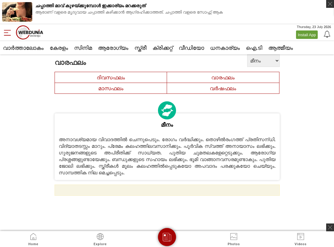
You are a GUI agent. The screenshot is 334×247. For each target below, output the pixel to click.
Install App (307, 34)
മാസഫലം (110, 88)
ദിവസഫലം (111, 77)
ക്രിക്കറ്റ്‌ (163, 47)
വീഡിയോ (191, 47)
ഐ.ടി (254, 47)
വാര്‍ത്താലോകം (23, 47)
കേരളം (59, 47)
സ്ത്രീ (140, 47)
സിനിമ (83, 47)
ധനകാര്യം (225, 47)
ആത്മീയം (280, 47)
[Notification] (326, 33)
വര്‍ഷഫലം (223, 88)
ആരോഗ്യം (113, 47)
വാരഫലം (223, 77)
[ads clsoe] (330, 227)
